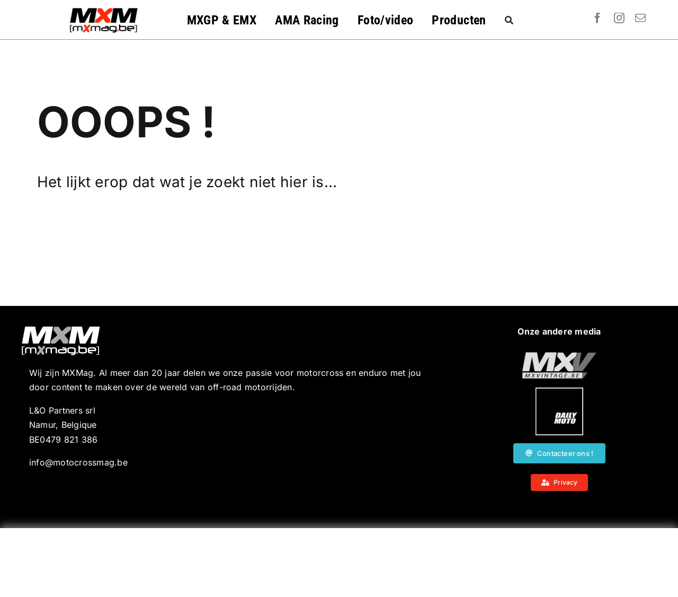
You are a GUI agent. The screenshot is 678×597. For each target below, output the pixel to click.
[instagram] (619, 18)
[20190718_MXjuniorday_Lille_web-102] (559, 392)
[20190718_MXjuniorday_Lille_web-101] (559, 356)
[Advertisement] (339, 562)
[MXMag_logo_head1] (103, 10)
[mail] (640, 18)
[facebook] (597, 18)
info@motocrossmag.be (78, 462)
